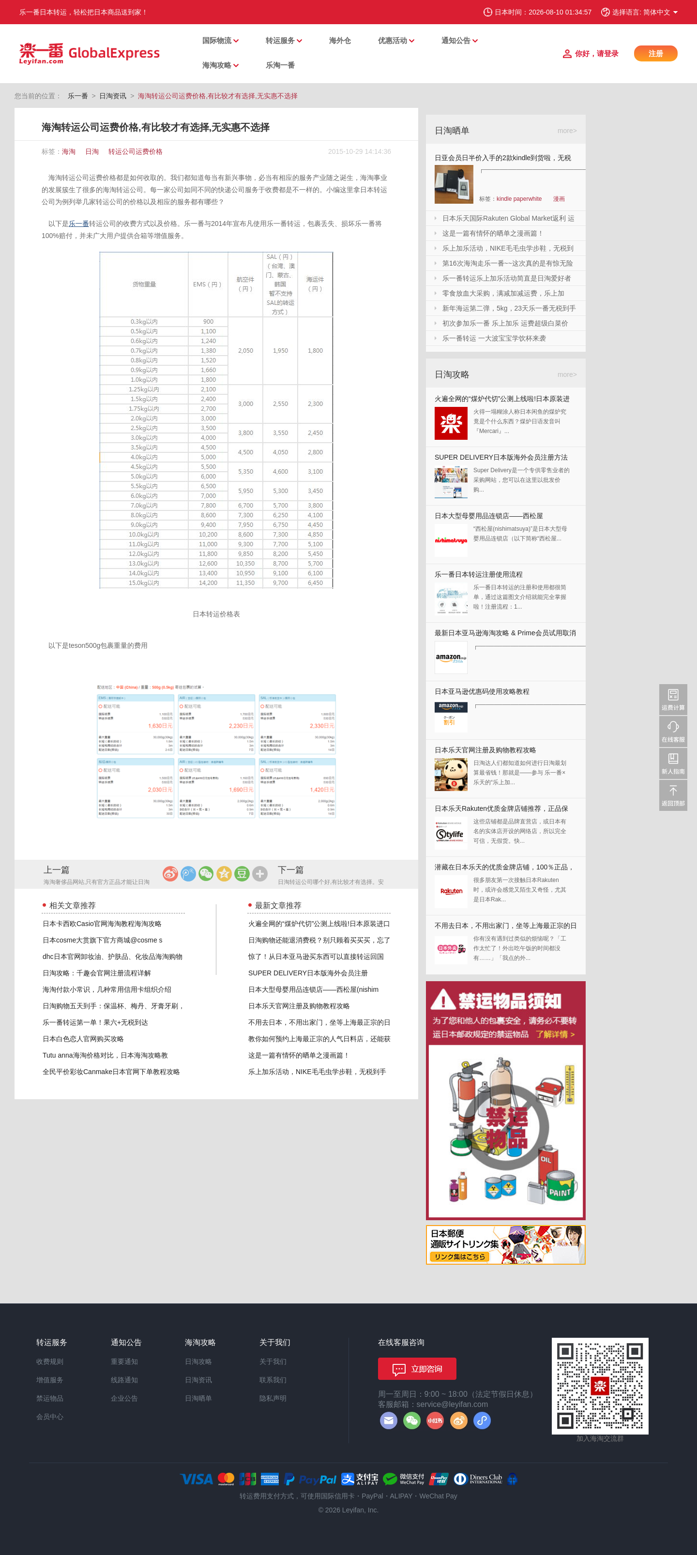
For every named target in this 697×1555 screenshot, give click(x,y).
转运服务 (280, 40)
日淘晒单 (198, 1398)
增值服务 (49, 1380)
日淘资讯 (112, 96)
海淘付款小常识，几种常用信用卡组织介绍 (107, 989)
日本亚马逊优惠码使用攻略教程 (482, 691)
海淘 (69, 151)
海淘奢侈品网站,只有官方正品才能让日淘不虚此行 (97, 883)
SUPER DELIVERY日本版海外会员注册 (308, 973)
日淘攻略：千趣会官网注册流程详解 (97, 973)
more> (567, 131)
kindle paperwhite (519, 198)
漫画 (559, 198)
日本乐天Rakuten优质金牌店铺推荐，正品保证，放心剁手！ (501, 811)
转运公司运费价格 (135, 151)
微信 (206, 874)
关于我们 (273, 1361)
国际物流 (216, 40)
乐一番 (78, 96)
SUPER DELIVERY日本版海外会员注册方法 (501, 457)
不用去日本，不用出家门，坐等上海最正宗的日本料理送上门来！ (506, 928)
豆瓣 (242, 874)
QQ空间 (224, 874)
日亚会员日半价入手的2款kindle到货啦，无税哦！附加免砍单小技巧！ (503, 159)
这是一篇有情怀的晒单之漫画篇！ (299, 1055)
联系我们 (273, 1380)
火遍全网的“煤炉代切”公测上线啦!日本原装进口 (319, 923)
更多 (260, 874)
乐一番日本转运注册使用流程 (479, 574)
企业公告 (124, 1398)
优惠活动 (392, 40)
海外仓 (340, 40)
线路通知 (124, 1380)
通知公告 (455, 40)
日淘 (92, 151)
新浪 (170, 874)
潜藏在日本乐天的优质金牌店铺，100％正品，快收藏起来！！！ (505, 869)
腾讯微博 (188, 874)
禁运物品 (49, 1398)
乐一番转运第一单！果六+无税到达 (95, 1022)
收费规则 (49, 1361)
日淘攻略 (198, 1361)
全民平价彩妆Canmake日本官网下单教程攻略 (111, 1072)
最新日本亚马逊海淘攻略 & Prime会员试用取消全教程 (505, 635)
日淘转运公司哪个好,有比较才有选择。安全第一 (331, 883)
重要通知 (124, 1361)
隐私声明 (273, 1398)
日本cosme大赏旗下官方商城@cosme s (103, 940)
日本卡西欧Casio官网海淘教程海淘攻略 (102, 923)
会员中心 (49, 1416)
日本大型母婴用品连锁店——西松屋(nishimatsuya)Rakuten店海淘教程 (489, 518)
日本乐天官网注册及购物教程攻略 (299, 1006)
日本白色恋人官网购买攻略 (83, 1039)
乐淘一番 (280, 65)
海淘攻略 (216, 65)
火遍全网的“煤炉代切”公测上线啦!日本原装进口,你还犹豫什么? (502, 401)
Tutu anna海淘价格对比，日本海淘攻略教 (105, 1055)
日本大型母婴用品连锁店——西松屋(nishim (313, 989)
